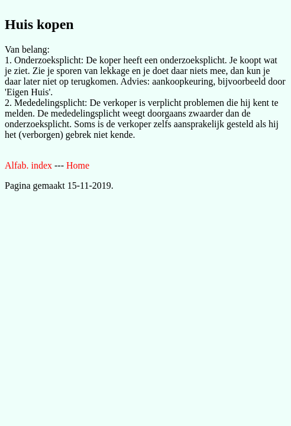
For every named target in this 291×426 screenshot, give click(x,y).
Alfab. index (28, 165)
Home (77, 165)
